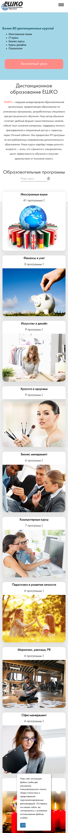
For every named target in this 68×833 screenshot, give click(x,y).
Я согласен (24, 825)
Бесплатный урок (34, 64)
